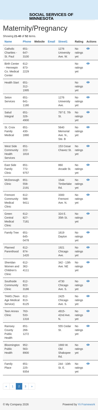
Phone (27, 41)
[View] (88, 48)
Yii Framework (86, 404)
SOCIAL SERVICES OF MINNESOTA (51, 15)
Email (51, 41)
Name (8, 41)
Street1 (62, 41)
